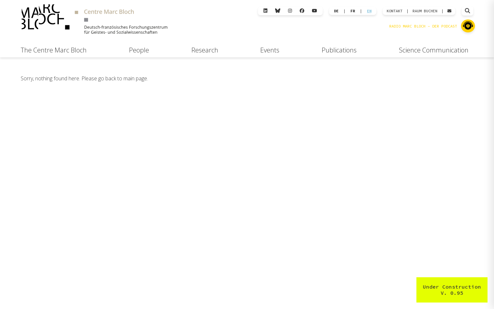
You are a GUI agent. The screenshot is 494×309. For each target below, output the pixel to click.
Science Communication (433, 50)
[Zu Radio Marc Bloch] (468, 25)
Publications (339, 50)
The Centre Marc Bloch (54, 50)
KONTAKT (395, 11)
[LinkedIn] (265, 10)
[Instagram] (290, 10)
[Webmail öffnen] (449, 11)
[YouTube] (314, 10)
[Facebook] (302, 10)
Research (204, 50)
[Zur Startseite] (94, 20)
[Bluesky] (278, 10)
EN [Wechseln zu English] (369, 11)
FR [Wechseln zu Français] (352, 11)
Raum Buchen (425, 11)
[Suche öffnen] (467, 11)
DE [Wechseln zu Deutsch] (336, 11)
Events (269, 50)
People (139, 50)
